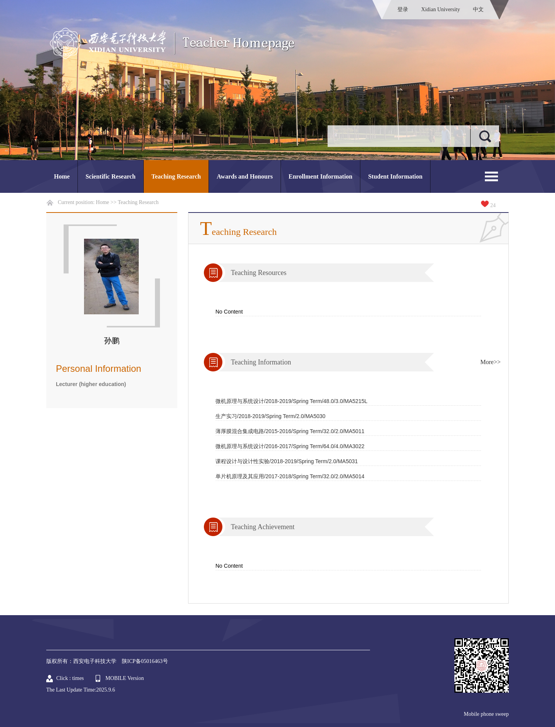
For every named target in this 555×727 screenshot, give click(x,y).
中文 (478, 9)
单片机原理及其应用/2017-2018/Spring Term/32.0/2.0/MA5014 (289, 476)
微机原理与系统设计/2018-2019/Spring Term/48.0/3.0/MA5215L (291, 401)
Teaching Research (176, 176)
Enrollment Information (320, 176)
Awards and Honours (245, 176)
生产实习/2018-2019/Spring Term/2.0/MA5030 (270, 416)
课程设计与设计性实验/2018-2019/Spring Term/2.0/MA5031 (286, 461)
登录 (402, 9)
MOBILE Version (125, 678)
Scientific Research (111, 176)
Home (62, 176)
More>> (490, 362)
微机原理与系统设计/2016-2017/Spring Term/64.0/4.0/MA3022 (289, 446)
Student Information (395, 176)
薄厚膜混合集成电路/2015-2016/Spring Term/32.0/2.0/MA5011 (289, 431)
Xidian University (440, 9)
